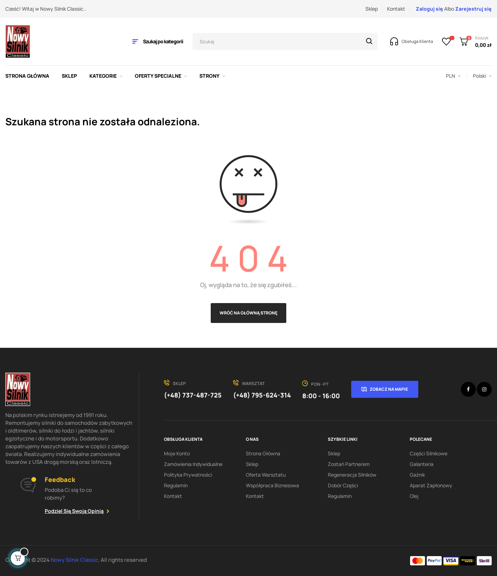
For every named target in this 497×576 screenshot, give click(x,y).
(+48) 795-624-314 (262, 395)
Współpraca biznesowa (272, 485)
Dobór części (343, 485)
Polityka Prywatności (188, 474)
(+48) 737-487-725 (193, 395)
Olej (414, 496)
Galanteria (422, 464)
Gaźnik (417, 474)
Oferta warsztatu (266, 474)
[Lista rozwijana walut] (453, 76)
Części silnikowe (428, 453)
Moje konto (177, 453)
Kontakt (396, 8)
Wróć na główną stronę (248, 313)
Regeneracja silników (352, 474)
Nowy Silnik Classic (74, 560)
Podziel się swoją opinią (74, 511)
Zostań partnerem (349, 464)
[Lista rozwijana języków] (482, 76)
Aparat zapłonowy (431, 485)
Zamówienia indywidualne (193, 464)
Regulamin (176, 485)
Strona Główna (263, 453)
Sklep (371, 8)
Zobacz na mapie (389, 389)
